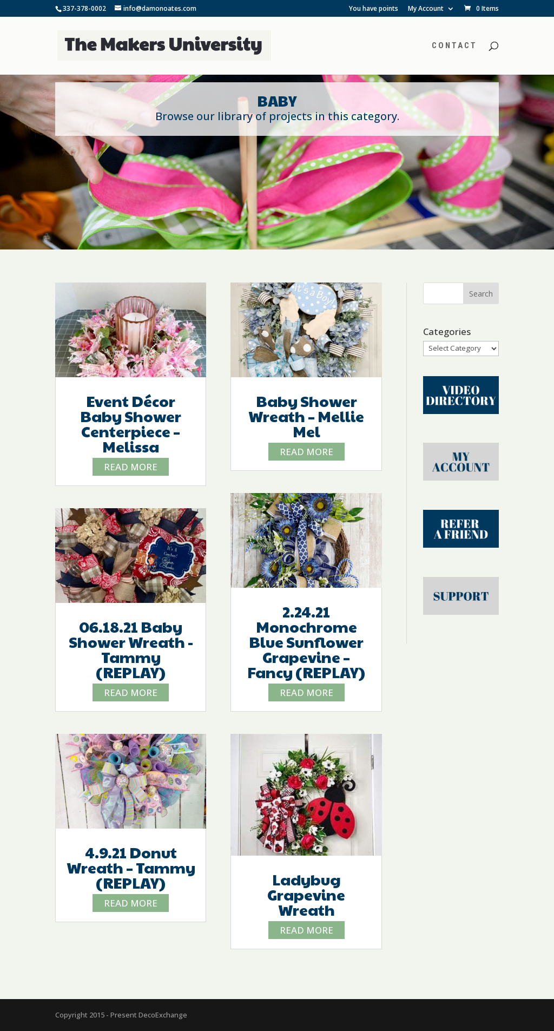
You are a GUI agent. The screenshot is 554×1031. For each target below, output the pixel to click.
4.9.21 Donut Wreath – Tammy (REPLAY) (131, 867)
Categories (447, 331)
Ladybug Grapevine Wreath (306, 894)
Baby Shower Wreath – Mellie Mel (306, 416)
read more (130, 467)
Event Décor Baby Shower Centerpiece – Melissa (130, 423)
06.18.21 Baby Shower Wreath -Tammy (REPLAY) (131, 649)
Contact (454, 46)
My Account (426, 9)
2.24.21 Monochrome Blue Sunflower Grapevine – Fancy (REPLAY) (306, 641)
